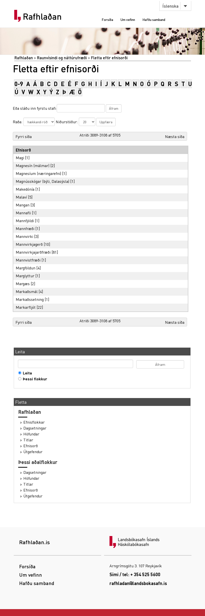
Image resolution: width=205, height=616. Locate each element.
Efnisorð (30, 445)
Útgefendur (32, 451)
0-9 (18, 84)
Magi (20, 157)
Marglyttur (25, 275)
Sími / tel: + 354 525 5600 (134, 574)
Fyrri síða (23, 136)
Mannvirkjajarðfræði (33, 252)
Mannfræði (25, 228)
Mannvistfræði (28, 259)
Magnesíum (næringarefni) (38, 173)
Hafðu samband (153, 19)
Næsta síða (174, 136)
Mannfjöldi (25, 220)
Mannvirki (24, 236)
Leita (26, 372)
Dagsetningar (34, 428)
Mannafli (23, 212)
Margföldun (25, 267)
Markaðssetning (30, 299)
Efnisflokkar (34, 422)
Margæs (23, 283)
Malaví (21, 197)
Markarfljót (26, 307)
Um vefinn (128, 19)
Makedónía (25, 189)
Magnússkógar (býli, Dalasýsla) (42, 181)
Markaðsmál (27, 291)
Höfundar (31, 433)
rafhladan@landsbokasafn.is (138, 583)
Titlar (28, 439)
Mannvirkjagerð (29, 244)
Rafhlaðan (42, 16)
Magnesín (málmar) (32, 165)
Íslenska (170, 6)
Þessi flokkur (34, 378)
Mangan (22, 204)
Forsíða (107, 19)
